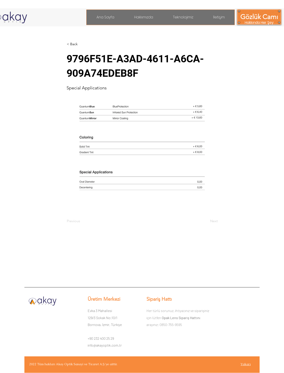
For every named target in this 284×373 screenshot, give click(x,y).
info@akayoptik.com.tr (105, 345)
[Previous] (81, 221)
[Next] (206, 221)
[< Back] (81, 44)
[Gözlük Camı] (259, 17)
